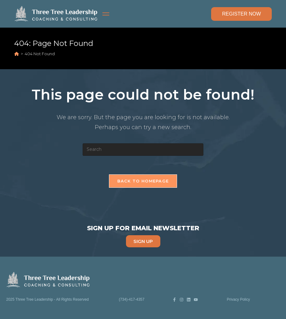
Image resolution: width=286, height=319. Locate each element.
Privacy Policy (238, 299)
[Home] (16, 53)
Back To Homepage (143, 180)
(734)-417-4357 (132, 299)
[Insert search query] (143, 149)
